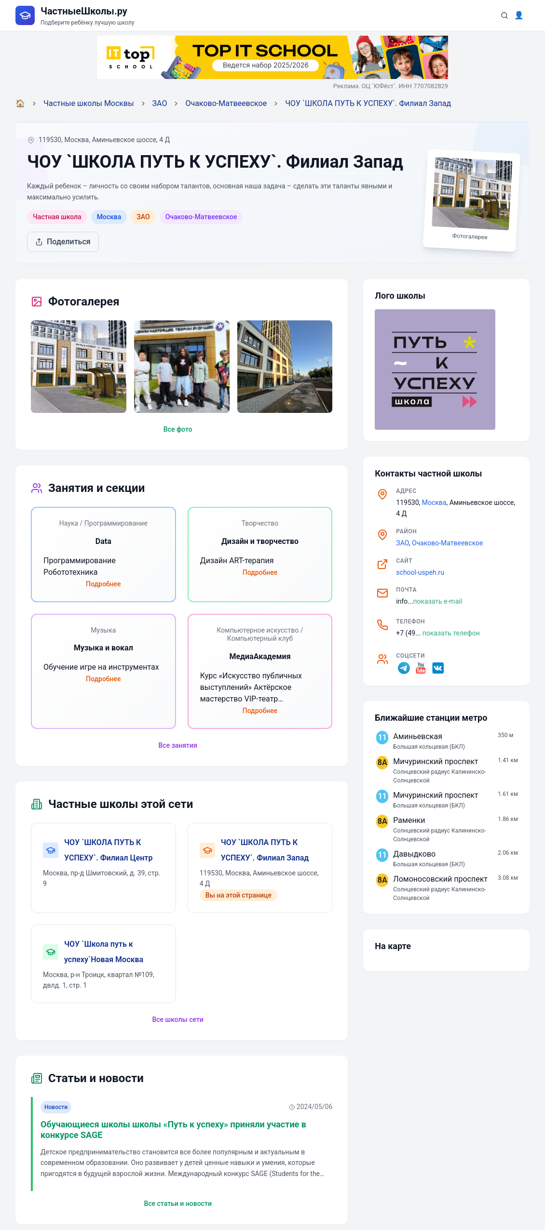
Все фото (178, 429)
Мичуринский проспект (435, 761)
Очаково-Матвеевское (226, 103)
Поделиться (63, 241)
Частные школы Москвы (88, 103)
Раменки (409, 820)
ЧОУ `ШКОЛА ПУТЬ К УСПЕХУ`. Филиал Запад (368, 103)
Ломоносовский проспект (440, 879)
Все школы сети (177, 1019)
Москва (434, 502)
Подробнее (103, 584)
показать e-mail (437, 601)
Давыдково (414, 854)
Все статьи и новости (177, 1203)
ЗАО (159, 103)
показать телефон (451, 633)
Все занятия (178, 745)
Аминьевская (417, 736)
